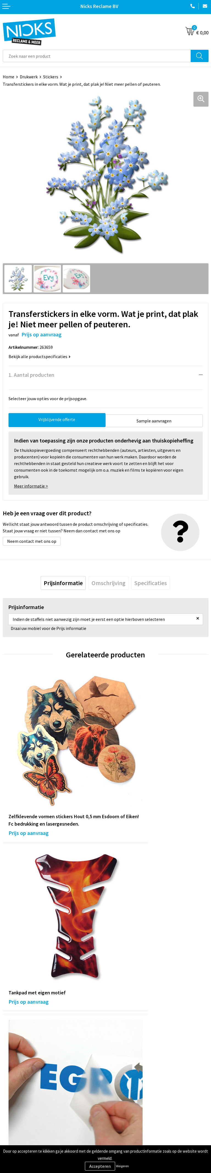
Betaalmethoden (19, 1108)
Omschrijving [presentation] (108, 581)
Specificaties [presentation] (150, 581)
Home (8, 76)
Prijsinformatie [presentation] (63, 581)
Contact (10, 1091)
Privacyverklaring (124, 1108)
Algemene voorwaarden (130, 1091)
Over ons (116, 1025)
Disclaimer (118, 1116)
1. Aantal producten (31, 374)
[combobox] (97, 56)
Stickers (50, 76)
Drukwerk (29, 76)
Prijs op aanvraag (29, 796)
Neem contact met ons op (31, 540)
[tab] (63, 581)
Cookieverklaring (124, 1100)
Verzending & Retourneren (27, 1100)
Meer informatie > (31, 484)
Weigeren (122, 1166)
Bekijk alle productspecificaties (40, 356)
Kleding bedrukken (125, 1034)
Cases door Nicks (124, 1042)
